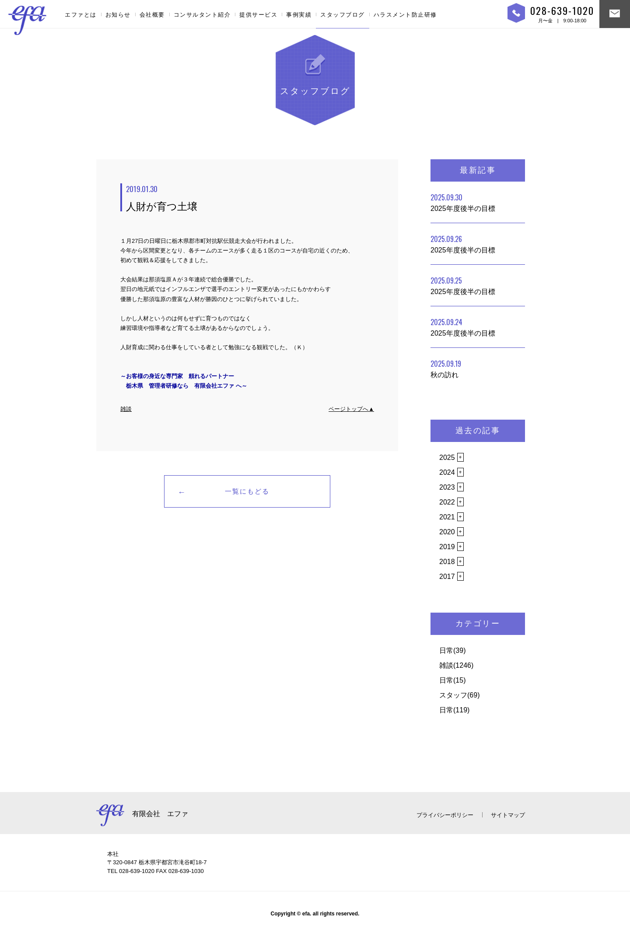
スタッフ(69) (459, 695)
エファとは (81, 14)
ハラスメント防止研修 (405, 14)
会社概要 (152, 14)
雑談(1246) (456, 665)
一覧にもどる (247, 491)
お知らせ (118, 14)
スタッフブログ (342, 14)
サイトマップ (508, 815)
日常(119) (454, 710)
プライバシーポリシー (444, 815)
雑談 (126, 409)
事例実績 (299, 14)
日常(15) (452, 680)
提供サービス (258, 14)
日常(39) (452, 650)
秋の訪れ (445, 368)
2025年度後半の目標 (462, 202)
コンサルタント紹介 (202, 14)
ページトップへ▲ (351, 409)
